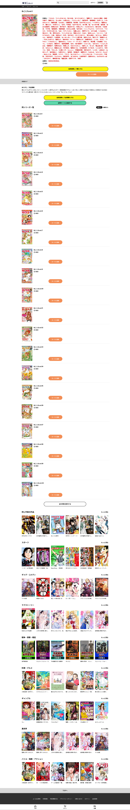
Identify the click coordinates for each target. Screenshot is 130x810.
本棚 (95, 808)
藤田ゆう (57, 44)
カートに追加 (92, 74)
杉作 (63, 25)
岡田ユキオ (77, 33)
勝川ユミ (48, 25)
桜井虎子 (50, 37)
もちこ (102, 39)
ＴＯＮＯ (51, 18)
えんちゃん (58, 56)
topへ (65, 790)
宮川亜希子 (78, 44)
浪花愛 (103, 25)
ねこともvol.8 (38, 250)
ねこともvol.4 (38, 172)
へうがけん (96, 22)
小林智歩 (57, 37)
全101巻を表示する (65, 504)
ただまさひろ (89, 27)
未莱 (79, 58)
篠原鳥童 (62, 29)
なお (60, 31)
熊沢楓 (76, 22)
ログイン (93, 2)
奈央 (48, 50)
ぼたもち (96, 44)
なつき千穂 (95, 25)
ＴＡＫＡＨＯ (98, 54)
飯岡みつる (74, 48)
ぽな (72, 44)
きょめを (59, 20)
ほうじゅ (98, 35)
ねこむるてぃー (76, 54)
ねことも (35, 6)
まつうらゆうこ (80, 18)
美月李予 (85, 20)
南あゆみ (66, 39)
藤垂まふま (58, 48)
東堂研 (55, 54)
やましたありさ (49, 39)
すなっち (54, 50)
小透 (52, 35)
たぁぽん (61, 22)
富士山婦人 (90, 35)
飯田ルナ (58, 39)
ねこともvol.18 (38, 444)
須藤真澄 (69, 22)
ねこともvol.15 (38, 386)
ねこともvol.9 (38, 269)
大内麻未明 (83, 48)
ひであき (91, 48)
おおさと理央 (98, 18)
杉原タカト (62, 52)
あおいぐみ (47, 54)
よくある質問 (36, 799)
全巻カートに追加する (65, 103)
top (23, 6)
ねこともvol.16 (38, 405)
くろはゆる (102, 31)
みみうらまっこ (76, 46)
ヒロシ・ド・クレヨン (75, 41)
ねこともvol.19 (38, 463)
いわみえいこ (52, 41)
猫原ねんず (79, 39)
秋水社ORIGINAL (53, 61)
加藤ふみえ (77, 31)
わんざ (105, 52)
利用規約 (45, 799)
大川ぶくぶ (49, 48)
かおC (84, 33)
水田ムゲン (79, 27)
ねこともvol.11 (38, 308)
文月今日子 (49, 56)
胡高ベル (86, 41)
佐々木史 (70, 18)
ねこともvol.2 (38, 133)
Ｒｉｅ (72, 39)
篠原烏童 (54, 22)
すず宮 (48, 29)
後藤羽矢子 (88, 39)
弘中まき (79, 29)
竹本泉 (69, 25)
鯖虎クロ (51, 20)
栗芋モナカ (85, 31)
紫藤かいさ (103, 37)
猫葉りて (89, 18)
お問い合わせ (78, 799)
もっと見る (104, 512)
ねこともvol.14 (38, 366)
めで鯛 (85, 25)
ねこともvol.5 (38, 191)
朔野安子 (50, 46)
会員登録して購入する (75, 69)
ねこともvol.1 (38, 114)
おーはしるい (66, 37)
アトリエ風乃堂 (77, 37)
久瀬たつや (62, 50)
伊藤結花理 (78, 50)
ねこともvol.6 (38, 211)
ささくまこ (87, 44)
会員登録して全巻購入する (65, 97)
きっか (92, 46)
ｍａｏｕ (71, 50)
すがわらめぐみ (52, 31)
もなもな (91, 52)
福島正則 (64, 58)
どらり (61, 54)
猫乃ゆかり (87, 50)
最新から (105, 107)
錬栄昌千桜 (56, 58)
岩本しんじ (91, 33)
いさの (95, 50)
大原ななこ (66, 20)
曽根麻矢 (92, 20)
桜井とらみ (87, 37)
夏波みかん (62, 41)
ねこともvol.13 (38, 347)
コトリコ (100, 33)
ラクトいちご (76, 20)
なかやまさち (77, 25)
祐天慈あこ (53, 52)
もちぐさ (98, 52)
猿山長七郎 (99, 46)
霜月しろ (85, 46)
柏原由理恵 (65, 44)
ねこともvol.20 (39, 483)
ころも (96, 39)
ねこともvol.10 (38, 289)
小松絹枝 (100, 41)
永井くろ (100, 20)
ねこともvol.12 (38, 327)
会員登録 (100, 2)
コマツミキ (99, 29)
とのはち (50, 44)
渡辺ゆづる (71, 27)
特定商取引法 (54, 799)
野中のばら (56, 33)
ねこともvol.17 (38, 425)
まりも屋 (94, 31)
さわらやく (47, 58)
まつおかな (74, 56)
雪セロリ (45, 33)
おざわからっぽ (102, 56)
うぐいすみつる (61, 18)
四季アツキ (72, 58)
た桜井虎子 (83, 56)
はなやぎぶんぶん (85, 22)
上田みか (102, 50)
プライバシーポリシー (66, 799)
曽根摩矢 (54, 29)
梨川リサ (95, 37)
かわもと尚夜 (71, 29)
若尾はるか (54, 27)
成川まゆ (98, 27)
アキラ (67, 54)
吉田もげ (59, 35)
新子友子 (63, 27)
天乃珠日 (66, 48)
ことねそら (99, 48)
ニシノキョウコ (89, 29)
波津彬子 (76, 52)
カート (65, 808)
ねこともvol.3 (38, 153)
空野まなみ (58, 46)
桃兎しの (66, 46)
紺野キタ (84, 52)
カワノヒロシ (67, 31)
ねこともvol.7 (38, 230)
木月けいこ (56, 25)
